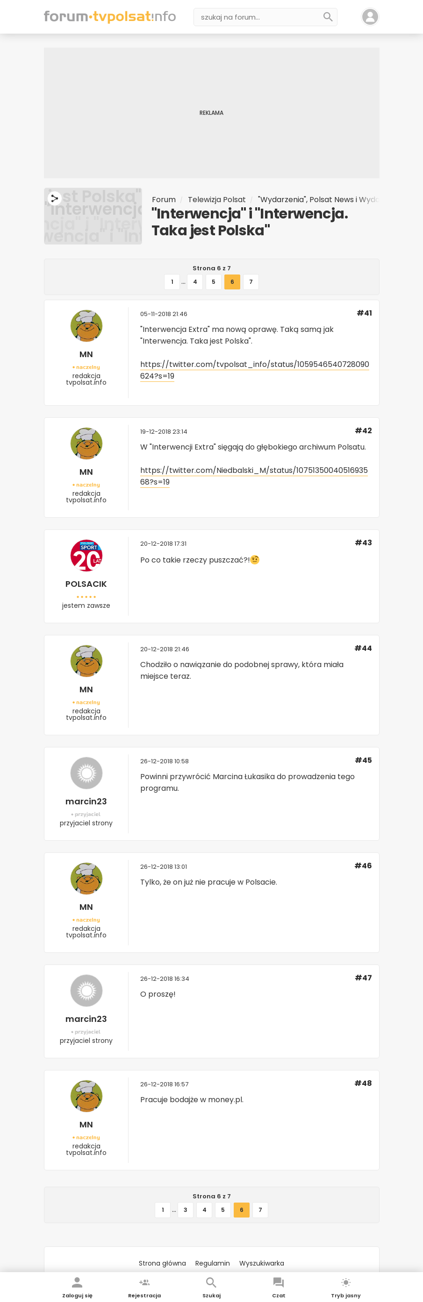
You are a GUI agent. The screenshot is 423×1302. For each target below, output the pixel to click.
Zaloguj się (77, 1295)
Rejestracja (144, 1295)
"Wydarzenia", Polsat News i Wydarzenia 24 (336, 199)
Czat (279, 1295)
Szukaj (211, 1295)
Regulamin (212, 1263)
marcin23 (86, 801)
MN (86, 354)
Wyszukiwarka (261, 1263)
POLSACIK (86, 584)
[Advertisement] (212, 113)
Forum (164, 199)
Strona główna (162, 1263)
